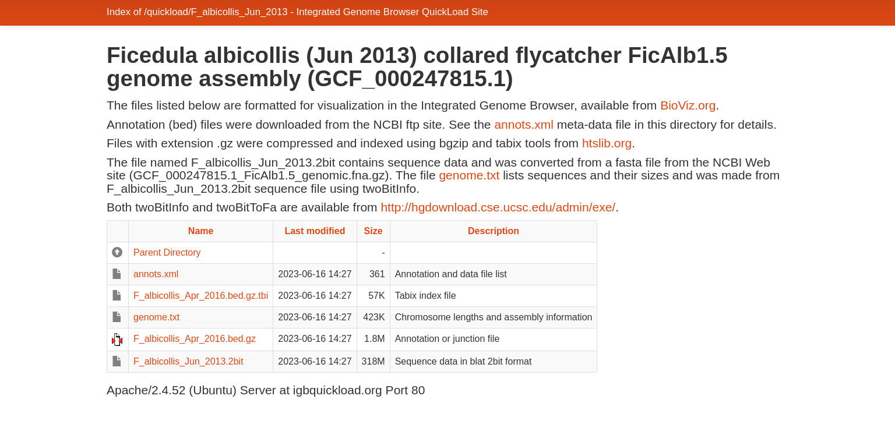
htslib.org (607, 143)
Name (201, 231)
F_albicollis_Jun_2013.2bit (188, 361)
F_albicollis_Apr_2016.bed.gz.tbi (200, 296)
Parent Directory (167, 252)
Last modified (314, 231)
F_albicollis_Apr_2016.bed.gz (194, 339)
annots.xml (524, 124)
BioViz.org (688, 105)
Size (373, 231)
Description (493, 231)
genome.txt (469, 175)
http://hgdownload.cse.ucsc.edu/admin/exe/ (497, 207)
